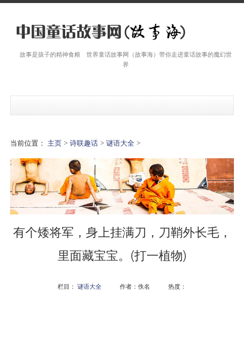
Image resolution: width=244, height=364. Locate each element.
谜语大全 (120, 143)
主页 (54, 143)
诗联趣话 (84, 143)
